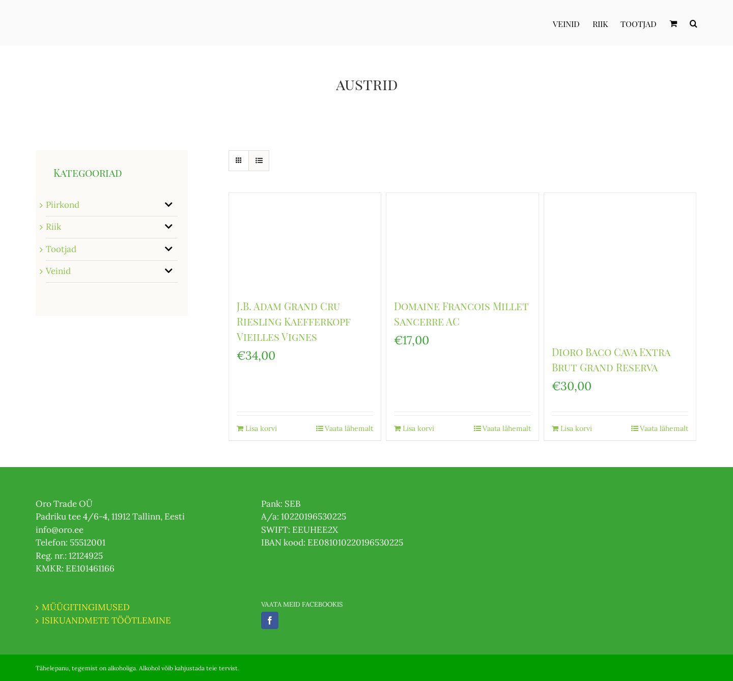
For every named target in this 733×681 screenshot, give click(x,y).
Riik (53, 226)
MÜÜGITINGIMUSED (86, 607)
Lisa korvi (261, 428)
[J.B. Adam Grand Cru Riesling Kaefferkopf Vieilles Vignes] (305, 240)
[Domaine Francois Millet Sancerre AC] (462, 240)
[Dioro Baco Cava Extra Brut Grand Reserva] (620, 263)
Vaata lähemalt (349, 428)
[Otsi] (693, 23)
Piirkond (62, 204)
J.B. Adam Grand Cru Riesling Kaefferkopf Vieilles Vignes (294, 321)
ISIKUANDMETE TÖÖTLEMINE (106, 620)
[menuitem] (573, 23)
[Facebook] (269, 620)
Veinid (58, 271)
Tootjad (61, 249)
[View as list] (259, 161)
